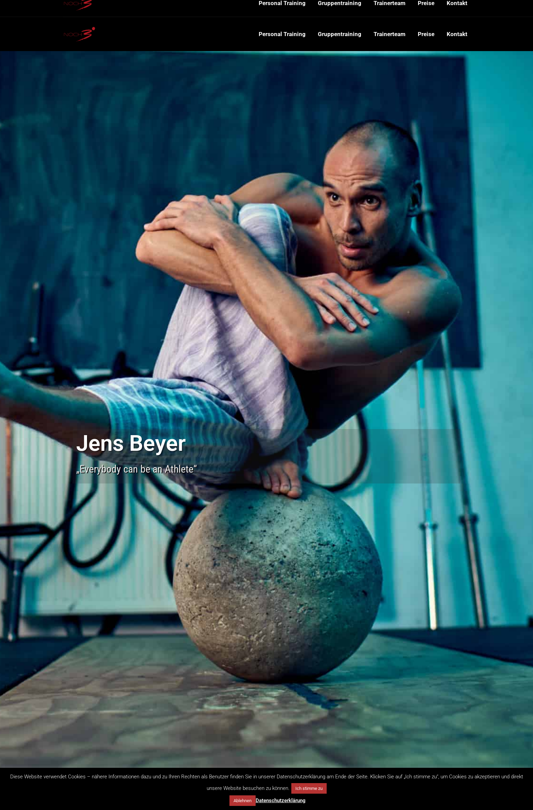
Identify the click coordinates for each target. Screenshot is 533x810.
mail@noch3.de (132, 8)
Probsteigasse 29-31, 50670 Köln (195, 8)
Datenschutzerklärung (281, 800)
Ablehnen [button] (243, 800)
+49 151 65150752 (84, 8)
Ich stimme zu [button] (309, 788)
